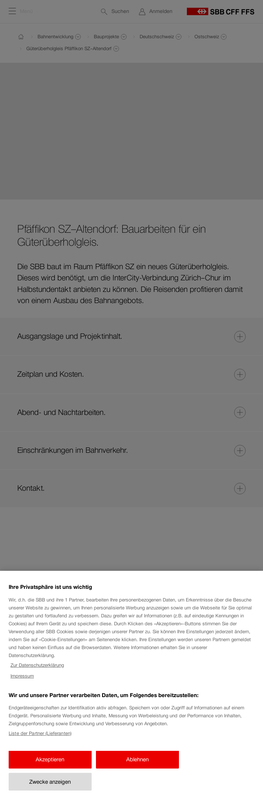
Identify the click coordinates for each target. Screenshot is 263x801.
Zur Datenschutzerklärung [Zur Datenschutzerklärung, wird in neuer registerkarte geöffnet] (37, 670)
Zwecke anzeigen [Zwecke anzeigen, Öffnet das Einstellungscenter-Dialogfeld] (50, 787)
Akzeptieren (50, 765)
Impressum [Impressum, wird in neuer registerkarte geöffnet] (22, 681)
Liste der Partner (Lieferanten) (40, 738)
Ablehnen (137, 765)
